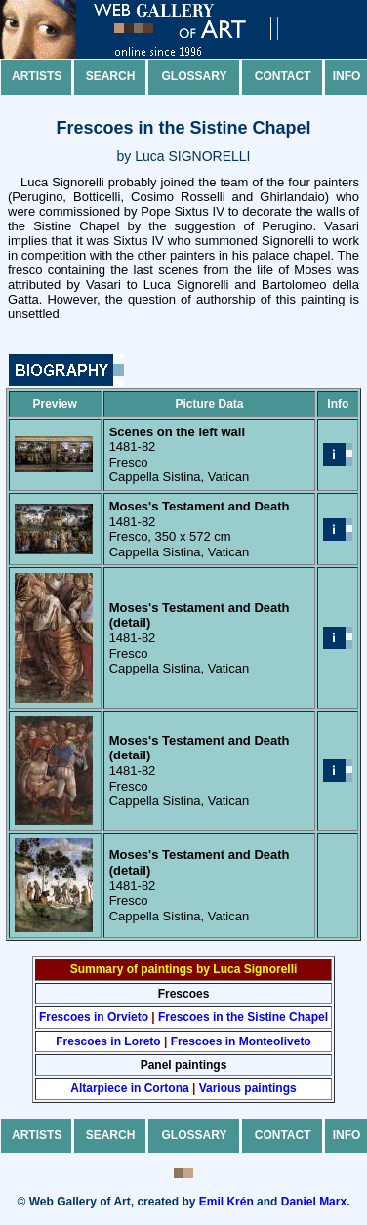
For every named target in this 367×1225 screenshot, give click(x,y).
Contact (283, 76)
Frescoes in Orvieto (93, 1017)
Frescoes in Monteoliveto (241, 1041)
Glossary (194, 76)
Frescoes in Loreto (108, 1041)
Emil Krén (226, 1201)
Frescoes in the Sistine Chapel (243, 1017)
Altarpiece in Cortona (129, 1088)
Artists (36, 76)
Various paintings (248, 1088)
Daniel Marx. (315, 1201)
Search (111, 76)
